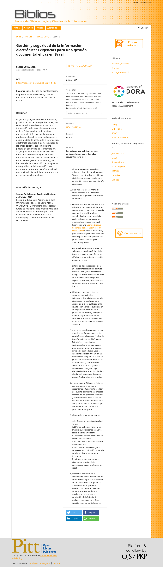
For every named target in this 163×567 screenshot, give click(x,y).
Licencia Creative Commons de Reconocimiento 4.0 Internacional (86, 228)
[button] (74, 512)
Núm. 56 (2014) (42, 36)
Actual (17, 27)
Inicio (18, 36)
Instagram (45, 563)
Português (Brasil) (120, 72)
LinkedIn (57, 563)
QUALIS (115, 171)
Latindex (116, 175)
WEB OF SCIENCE (120, 137)
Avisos (40, 27)
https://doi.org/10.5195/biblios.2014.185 (36, 82)
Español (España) (120, 63)
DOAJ (114, 124)
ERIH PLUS (117, 128)
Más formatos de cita (77, 113)
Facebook (33, 563)
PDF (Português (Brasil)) (81, 66)
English (115, 68)
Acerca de (52, 27)
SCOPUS (116, 133)
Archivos (28, 27)
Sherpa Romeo (119, 162)
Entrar (135, 2)
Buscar (143, 27)
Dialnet (115, 179)
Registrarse (146, 2)
